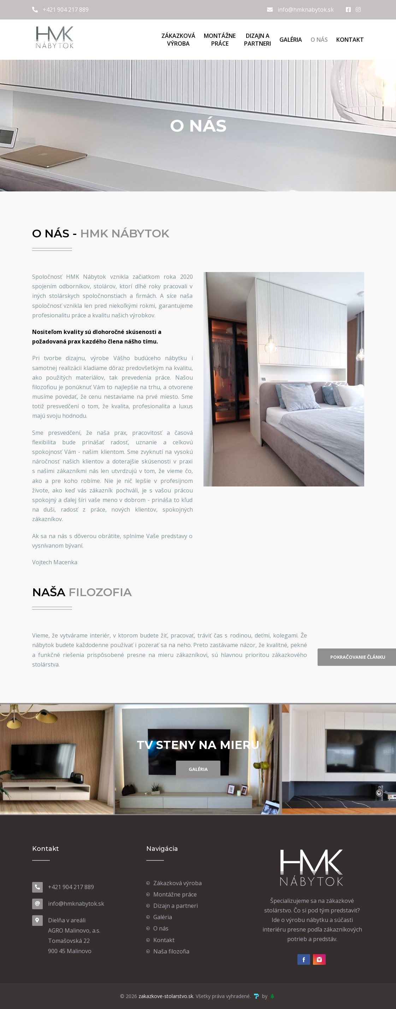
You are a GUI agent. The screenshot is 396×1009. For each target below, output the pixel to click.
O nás (319, 40)
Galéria (290, 40)
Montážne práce (175, 894)
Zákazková (178, 39)
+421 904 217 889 (60, 9)
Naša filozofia (171, 951)
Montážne (220, 39)
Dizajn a (257, 39)
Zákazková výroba (177, 883)
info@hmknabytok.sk (300, 9)
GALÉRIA (198, 769)
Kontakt (350, 40)
